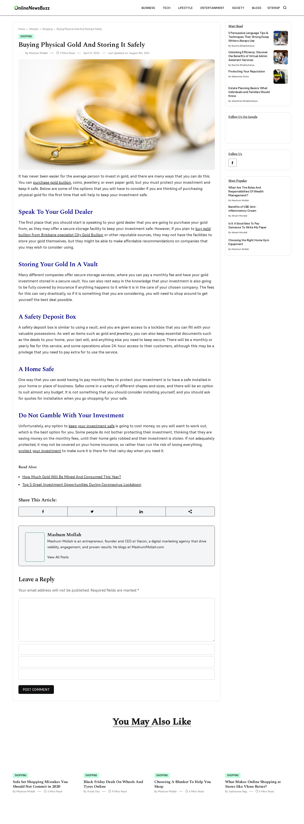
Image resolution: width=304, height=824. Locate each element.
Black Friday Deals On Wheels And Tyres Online (113, 784)
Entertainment (212, 8)
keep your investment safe (92, 425)
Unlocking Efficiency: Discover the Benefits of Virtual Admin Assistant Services (248, 56)
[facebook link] (232, 163)
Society (238, 8)
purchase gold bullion (52, 182)
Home (21, 29)
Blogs (256, 8)
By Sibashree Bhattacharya (242, 100)
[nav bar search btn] (286, 7)
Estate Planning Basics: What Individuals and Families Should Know (249, 92)
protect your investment (39, 450)
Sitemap (273, 8)
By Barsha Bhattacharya (241, 45)
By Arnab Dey (92, 791)
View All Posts (58, 557)
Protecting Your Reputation (246, 71)
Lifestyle (185, 8)
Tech (166, 8)
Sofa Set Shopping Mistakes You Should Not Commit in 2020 (40, 784)
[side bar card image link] (281, 38)
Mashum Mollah (64, 534)
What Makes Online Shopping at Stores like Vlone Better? (253, 784)
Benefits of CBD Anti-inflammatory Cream (242, 208)
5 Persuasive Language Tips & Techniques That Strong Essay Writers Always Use (248, 37)
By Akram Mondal (237, 215)
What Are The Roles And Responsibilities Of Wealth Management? (246, 191)
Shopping (47, 29)
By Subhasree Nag (236, 791)
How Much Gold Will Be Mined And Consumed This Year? (71, 476)
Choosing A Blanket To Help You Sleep (182, 784)
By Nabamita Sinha (238, 76)
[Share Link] (43, 511)
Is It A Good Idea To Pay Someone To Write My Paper (247, 225)
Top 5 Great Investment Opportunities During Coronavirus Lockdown (81, 484)
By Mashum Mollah (33, 53)
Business (148, 8)
